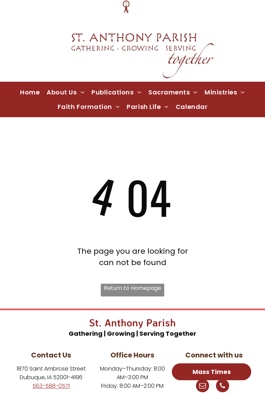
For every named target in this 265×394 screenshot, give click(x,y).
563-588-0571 (51, 386)
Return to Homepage (132, 288)
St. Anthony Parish (132, 322)
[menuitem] (30, 92)
